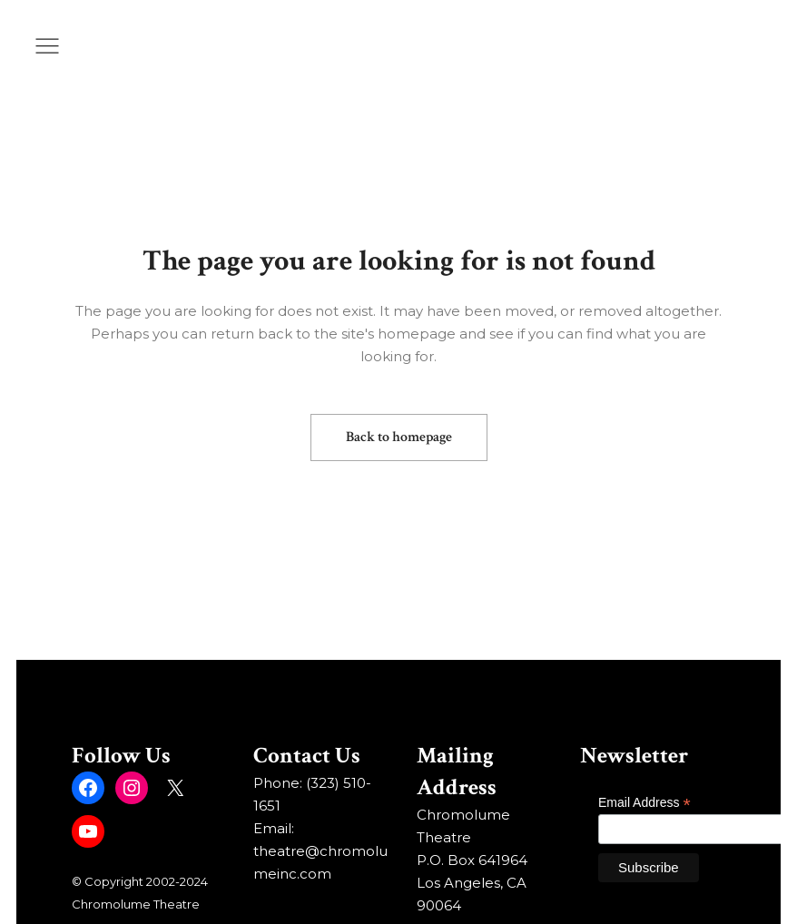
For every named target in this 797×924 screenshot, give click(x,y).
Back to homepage (399, 437)
